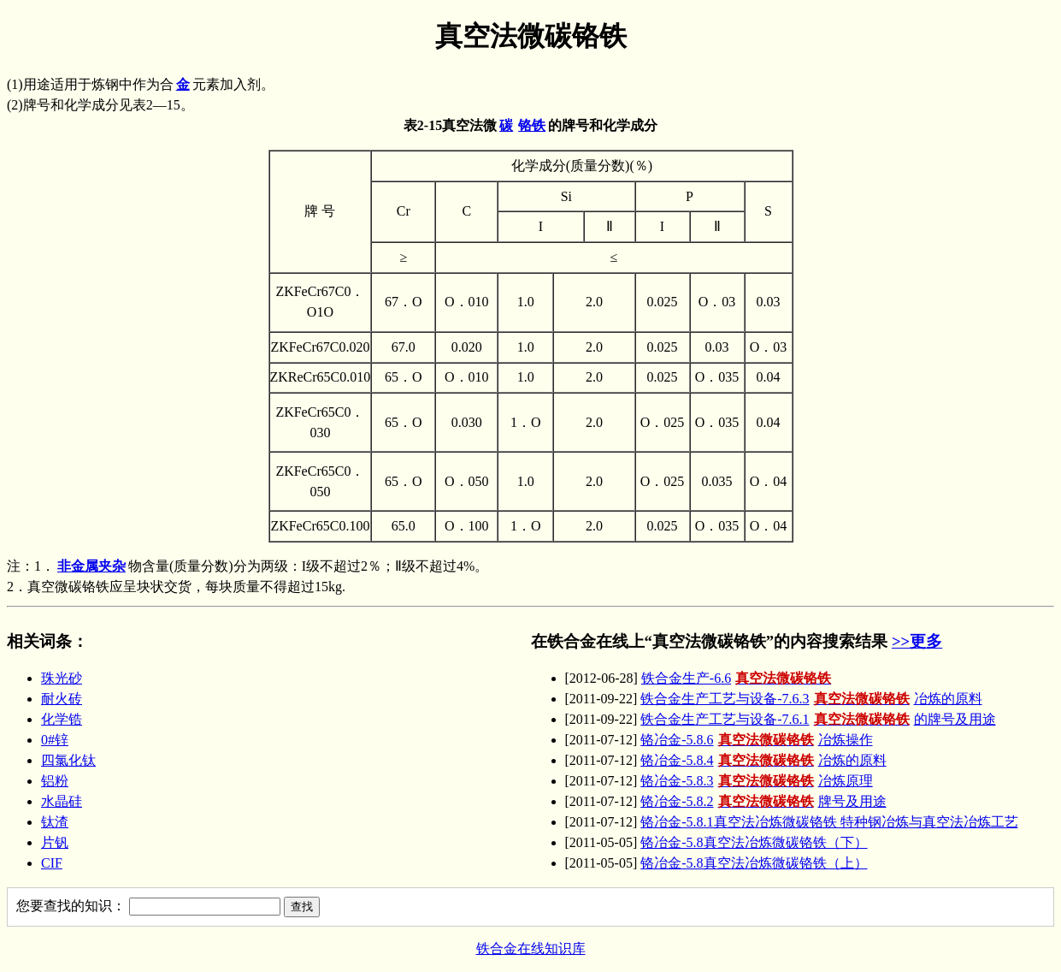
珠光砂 (61, 678)
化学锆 (61, 719)
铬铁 (531, 125)
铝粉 (54, 780)
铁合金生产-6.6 (738, 678)
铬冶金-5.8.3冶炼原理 (756, 780)
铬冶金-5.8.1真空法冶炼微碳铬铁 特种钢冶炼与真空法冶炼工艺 (828, 822)
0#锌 (54, 739)
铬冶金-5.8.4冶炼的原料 (763, 760)
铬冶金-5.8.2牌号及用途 (763, 801)
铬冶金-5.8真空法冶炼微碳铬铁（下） (753, 842)
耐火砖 (61, 698)
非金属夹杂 (91, 566)
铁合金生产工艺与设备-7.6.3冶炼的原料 (810, 698)
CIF (51, 863)
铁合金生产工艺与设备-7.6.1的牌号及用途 (817, 719)
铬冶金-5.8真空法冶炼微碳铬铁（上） (753, 863)
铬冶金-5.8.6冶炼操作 (756, 739)
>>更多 (917, 641)
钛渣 (54, 822)
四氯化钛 (68, 760)
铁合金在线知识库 (531, 948)
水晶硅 (61, 801)
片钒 (54, 842)
